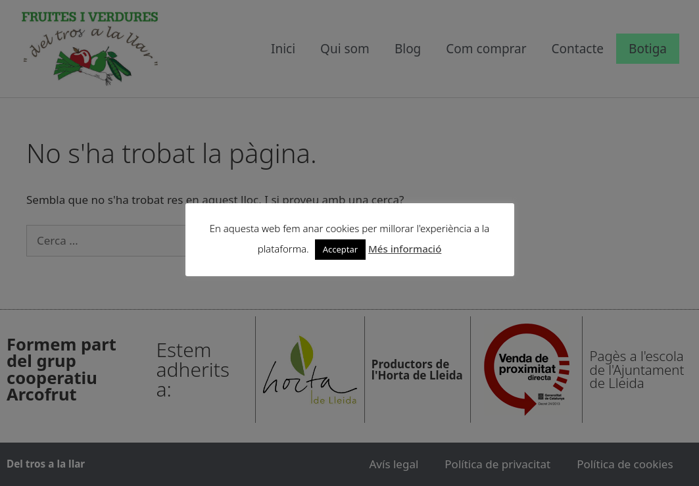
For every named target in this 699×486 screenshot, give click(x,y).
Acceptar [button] (340, 249)
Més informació (404, 248)
